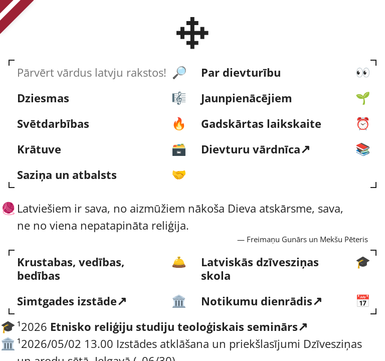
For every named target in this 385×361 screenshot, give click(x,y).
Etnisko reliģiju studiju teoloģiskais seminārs (174, 326)
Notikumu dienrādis (256, 301)
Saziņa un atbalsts (67, 175)
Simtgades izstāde (67, 301)
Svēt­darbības (53, 123)
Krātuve (39, 149)
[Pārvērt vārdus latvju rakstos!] (100, 72)
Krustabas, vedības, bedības (70, 268)
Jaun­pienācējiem (246, 98)
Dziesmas (43, 98)
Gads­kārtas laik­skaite (261, 123)
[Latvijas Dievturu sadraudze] (192, 33)
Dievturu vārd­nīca (250, 149)
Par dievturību (241, 72)
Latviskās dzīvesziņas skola (260, 268)
